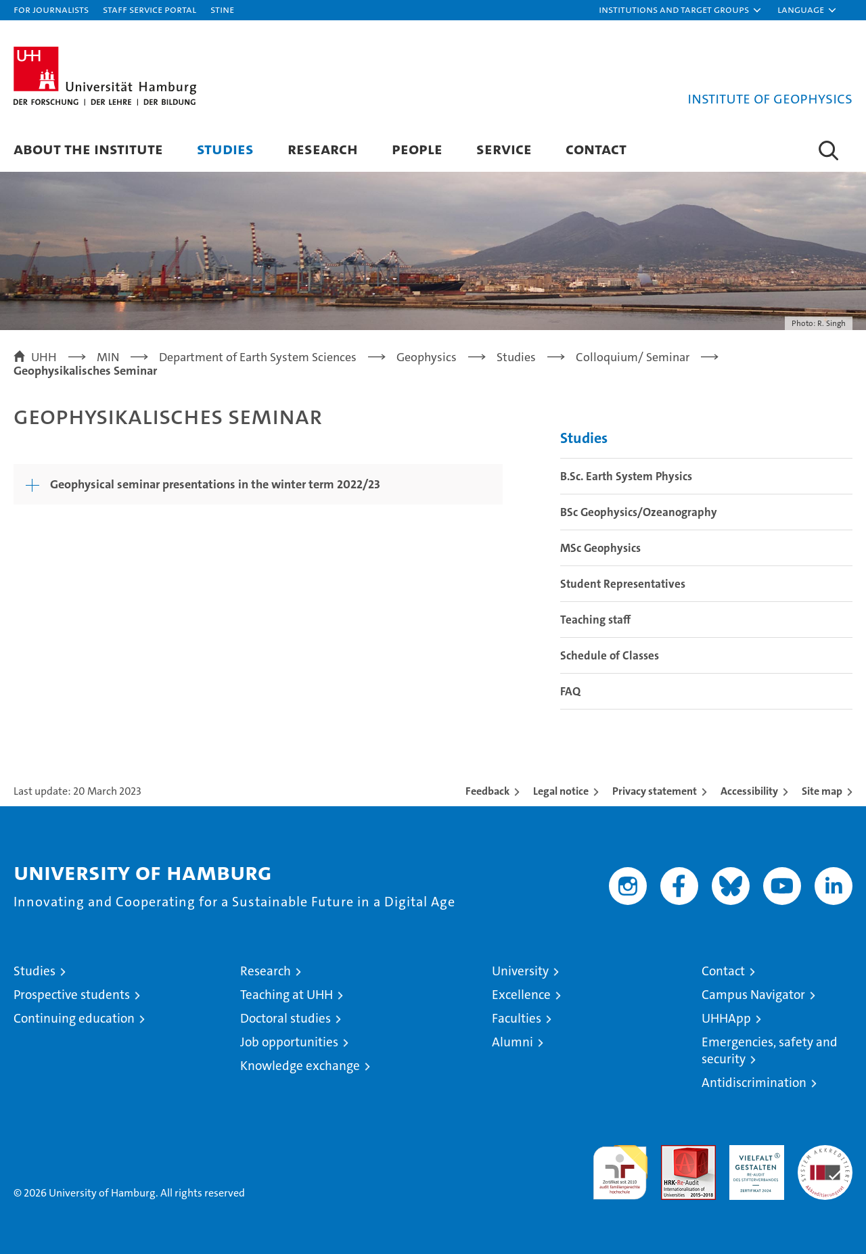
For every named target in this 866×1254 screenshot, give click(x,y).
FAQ (570, 691)
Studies (225, 148)
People (417, 148)
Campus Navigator (753, 994)
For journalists (51, 9)
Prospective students (72, 994)
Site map (822, 791)
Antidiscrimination (754, 1082)
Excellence (521, 994)
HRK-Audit (753, 1152)
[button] (680, 10)
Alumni (512, 1042)
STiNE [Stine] (222, 9)
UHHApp (726, 1018)
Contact (596, 148)
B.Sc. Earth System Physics (626, 476)
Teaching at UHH (286, 994)
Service (504, 148)
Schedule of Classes (609, 655)
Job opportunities (289, 1042)
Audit (674, 1152)
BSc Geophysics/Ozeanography (638, 512)
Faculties (516, 1018)
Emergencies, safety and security (770, 1050)
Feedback (487, 791)
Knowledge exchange (300, 1065)
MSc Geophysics (600, 547)
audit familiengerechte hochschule (620, 1166)
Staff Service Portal (149, 9)
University (520, 970)
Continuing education (74, 1018)
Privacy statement (654, 791)
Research (323, 148)
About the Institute (88, 148)
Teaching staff (595, 619)
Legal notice (561, 791)
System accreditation (825, 1159)
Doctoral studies (285, 1018)
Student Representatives (622, 583)
